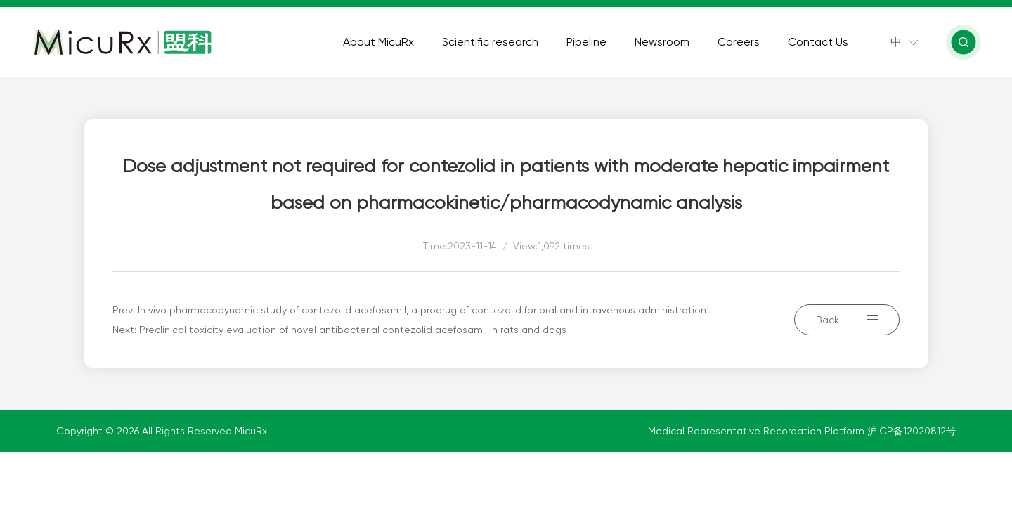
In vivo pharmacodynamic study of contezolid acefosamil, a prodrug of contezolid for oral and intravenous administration (422, 310)
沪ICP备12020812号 (911, 430)
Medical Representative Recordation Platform (757, 430)
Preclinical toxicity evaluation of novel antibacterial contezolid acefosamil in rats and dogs (352, 329)
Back (847, 319)
